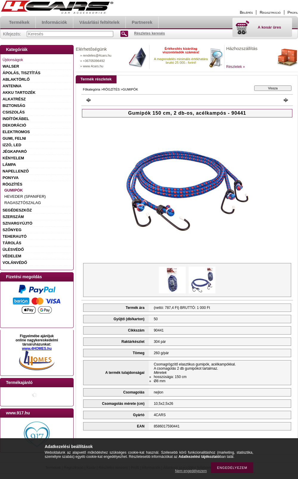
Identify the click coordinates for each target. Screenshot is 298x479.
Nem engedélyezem (191, 471)
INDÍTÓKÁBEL (16, 118)
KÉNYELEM (13, 158)
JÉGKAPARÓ (15, 151)
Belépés (246, 12)
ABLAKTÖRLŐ (16, 79)
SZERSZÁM (13, 216)
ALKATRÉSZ (14, 99)
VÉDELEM (12, 256)
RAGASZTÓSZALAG (22, 202)
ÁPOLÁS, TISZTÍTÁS (22, 73)
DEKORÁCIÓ (14, 125)
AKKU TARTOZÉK (19, 92)
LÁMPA (9, 164)
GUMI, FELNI (14, 138)
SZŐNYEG (12, 230)
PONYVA (11, 177)
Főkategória (91, 89)
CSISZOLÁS (14, 112)
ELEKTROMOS (16, 132)
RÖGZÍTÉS (12, 184)
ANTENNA (12, 86)
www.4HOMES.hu (37, 348)
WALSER (11, 66)
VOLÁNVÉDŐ (15, 262)
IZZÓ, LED (12, 145)
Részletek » (235, 67)
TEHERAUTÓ (15, 236)
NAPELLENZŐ (16, 171)
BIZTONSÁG (14, 105)
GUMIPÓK (13, 190)
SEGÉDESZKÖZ (17, 210)
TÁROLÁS (12, 243)
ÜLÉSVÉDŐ (13, 249)
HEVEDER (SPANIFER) (25, 196)
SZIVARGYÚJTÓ (17, 223)
